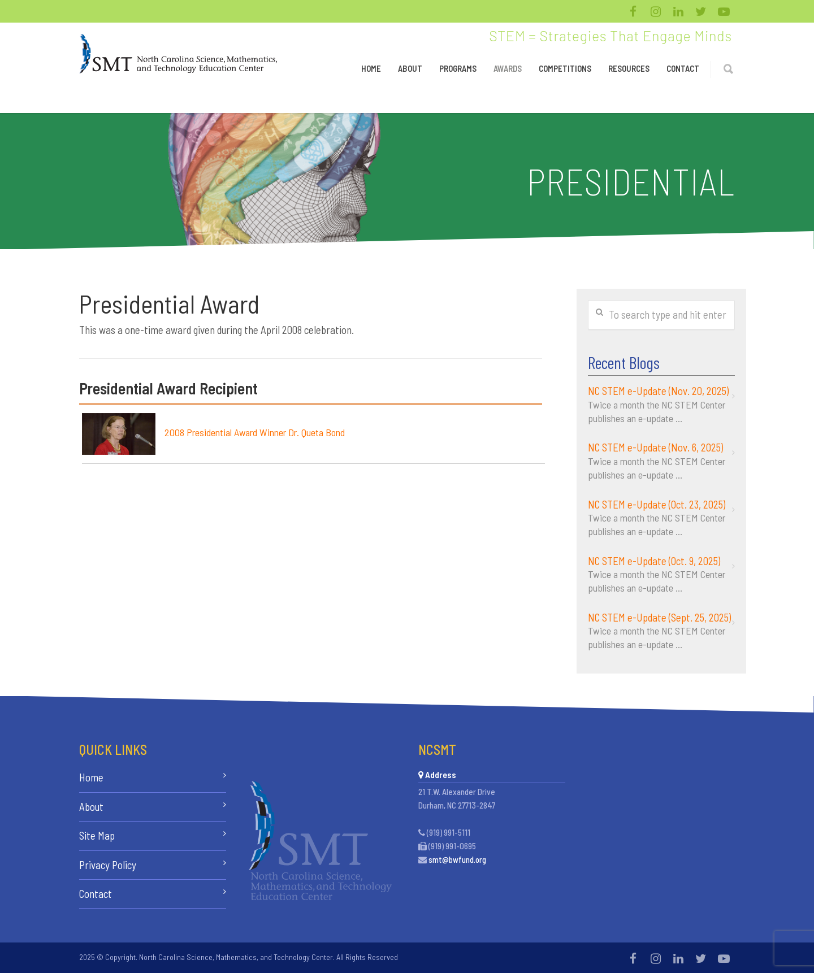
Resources (629, 68)
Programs (458, 68)
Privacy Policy (107, 864)
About (410, 68)
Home (371, 68)
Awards (507, 68)
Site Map (97, 835)
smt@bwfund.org (457, 859)
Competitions (565, 68)
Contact (682, 68)
